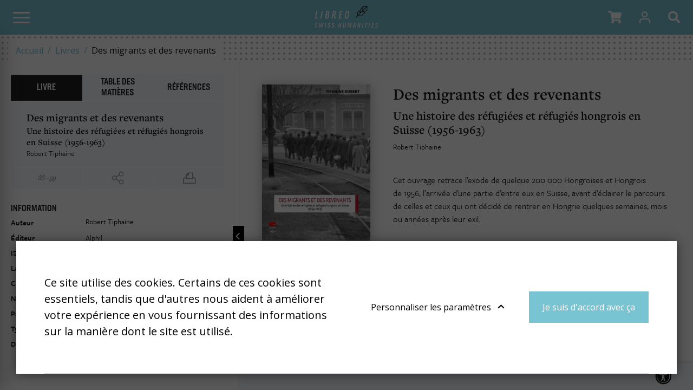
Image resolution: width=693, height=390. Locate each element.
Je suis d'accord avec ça (588, 307)
